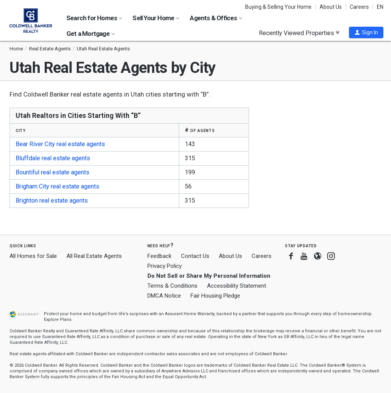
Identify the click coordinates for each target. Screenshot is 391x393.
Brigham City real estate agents (57, 186)
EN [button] (380, 7)
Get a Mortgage (90, 33)
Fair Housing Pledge (215, 295)
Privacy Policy (164, 266)
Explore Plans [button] (57, 319)
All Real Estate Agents (94, 256)
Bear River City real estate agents (60, 144)
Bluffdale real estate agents (53, 158)
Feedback (159, 256)
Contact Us (195, 256)
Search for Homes (94, 18)
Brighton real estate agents (52, 200)
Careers (359, 7)
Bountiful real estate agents (52, 172)
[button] (366, 32)
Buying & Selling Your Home (278, 7)
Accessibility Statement (236, 285)
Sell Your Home (155, 18)
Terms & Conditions (172, 285)
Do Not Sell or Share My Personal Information (208, 275)
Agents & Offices (216, 18)
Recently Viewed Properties (299, 32)
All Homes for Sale (33, 256)
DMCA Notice (164, 295)
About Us (331, 7)
